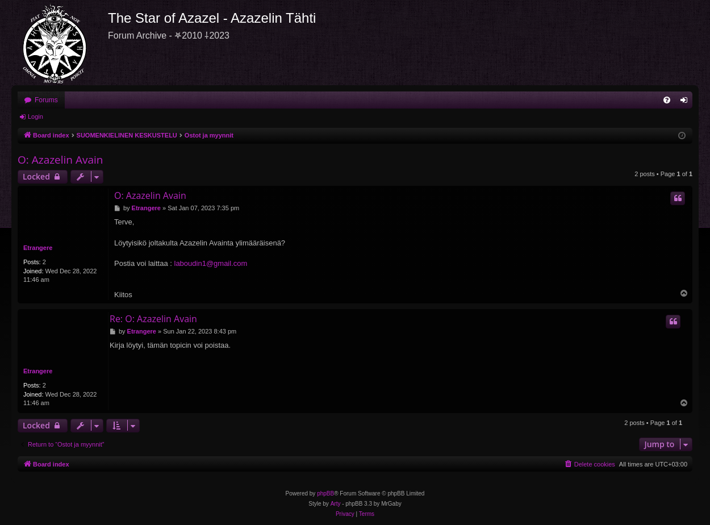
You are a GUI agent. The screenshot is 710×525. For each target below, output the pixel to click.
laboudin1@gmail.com (211, 263)
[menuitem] (666, 100)
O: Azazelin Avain (60, 159)
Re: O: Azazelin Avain (153, 318)
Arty (336, 504)
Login (35, 116)
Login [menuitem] (686, 102)
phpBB (325, 493)
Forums (46, 100)
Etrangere (37, 247)
